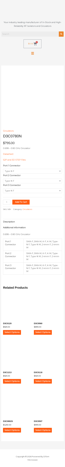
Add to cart (21, 202)
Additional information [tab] (14, 227)
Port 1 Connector (11, 165)
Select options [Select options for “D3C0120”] (12, 332)
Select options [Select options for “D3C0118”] (42, 381)
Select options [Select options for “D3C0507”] (42, 430)
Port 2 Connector (12, 175)
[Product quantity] (6, 202)
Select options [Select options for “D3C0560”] (42, 332)
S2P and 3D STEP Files (14, 160)
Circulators (8, 131)
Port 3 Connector (12, 185)
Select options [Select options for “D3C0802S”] (12, 430)
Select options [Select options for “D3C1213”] (12, 381)
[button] (32, 53)
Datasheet (8, 154)
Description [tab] (9, 222)
